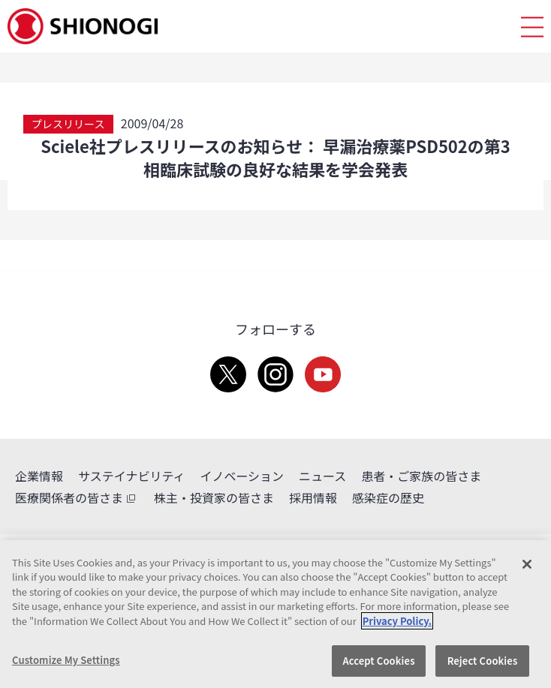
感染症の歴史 (388, 497)
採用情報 (313, 497)
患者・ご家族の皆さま (421, 476)
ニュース (322, 476)
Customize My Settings (66, 660)
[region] (275, 614)
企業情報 (39, 476)
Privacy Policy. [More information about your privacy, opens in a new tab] (397, 621)
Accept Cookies (378, 660)
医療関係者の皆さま (77, 497)
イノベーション (242, 476)
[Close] (526, 564)
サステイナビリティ (131, 476)
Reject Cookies (482, 660)
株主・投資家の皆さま (214, 497)
